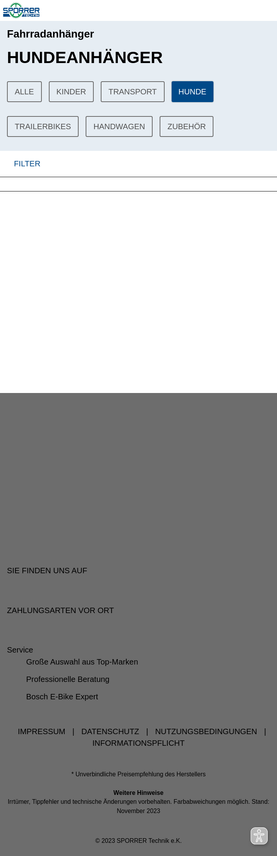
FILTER (20, 164)
